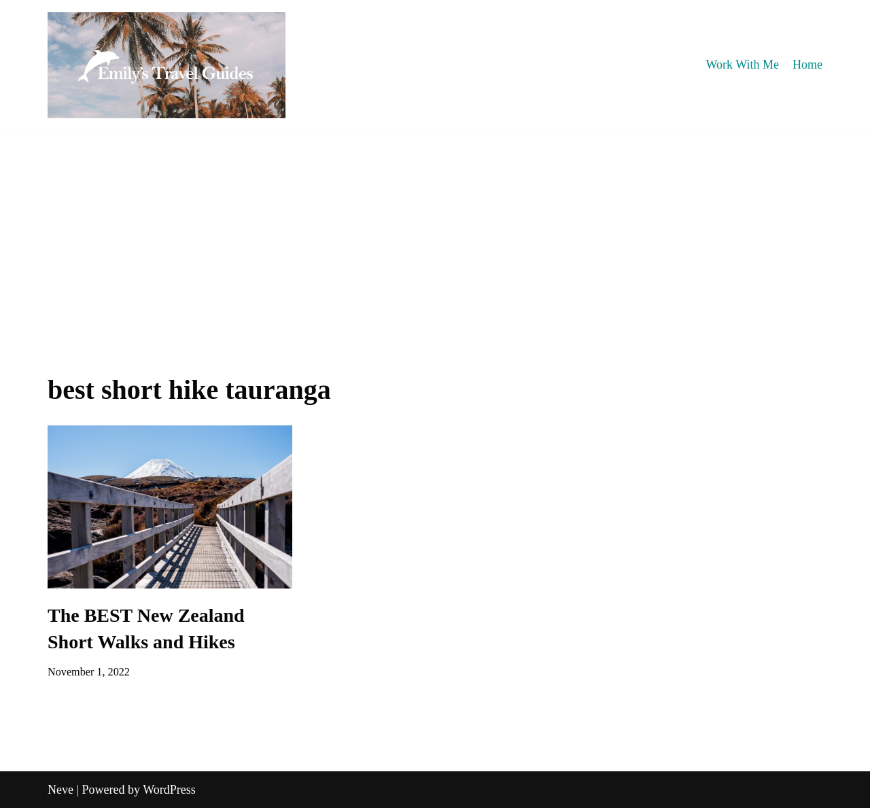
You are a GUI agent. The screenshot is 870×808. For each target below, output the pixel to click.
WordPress (169, 789)
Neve (60, 789)
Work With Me (742, 64)
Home (807, 64)
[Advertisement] (435, 232)
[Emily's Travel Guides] (166, 65)
